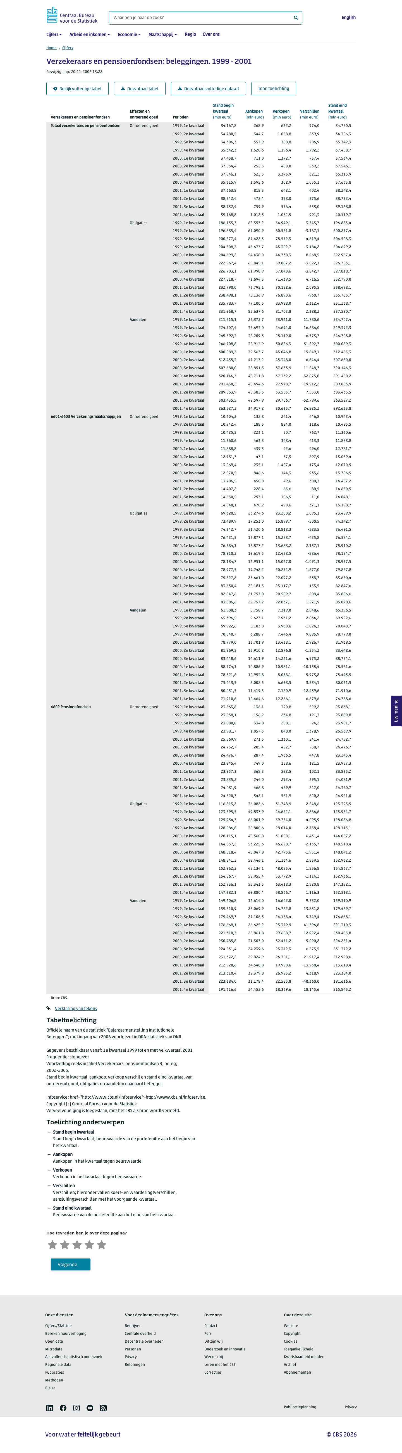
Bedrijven (133, 1326)
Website (291, 1326)
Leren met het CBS (220, 1365)
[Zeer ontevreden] (52, 1244)
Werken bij (213, 1357)
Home (51, 48)
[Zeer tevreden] (101, 1244)
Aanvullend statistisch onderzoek (73, 1357)
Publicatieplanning (300, 1407)
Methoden (54, 1380)
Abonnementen (297, 1372)
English (349, 18)
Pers (208, 1334)
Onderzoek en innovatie (225, 1349)
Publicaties (54, 1372)
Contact (210, 1326)
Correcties (213, 1372)
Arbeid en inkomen (88, 35)
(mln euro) (224, 111)
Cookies (290, 1341)
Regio (190, 34)
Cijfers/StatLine (58, 1326)
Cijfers (52, 35)
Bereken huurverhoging (66, 1334)
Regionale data (58, 1365)
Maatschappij (161, 35)
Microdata (53, 1349)
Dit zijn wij (213, 1341)
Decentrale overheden (144, 1341)
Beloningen (135, 1365)
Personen (133, 1349)
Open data (54, 1341)
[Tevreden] (89, 1244)
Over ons (211, 34)
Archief (290, 1365)
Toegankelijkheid (299, 1349)
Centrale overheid (140, 1334)
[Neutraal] (77, 1244)
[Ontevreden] (65, 1244)
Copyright (292, 1334)
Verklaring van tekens (76, 1009)
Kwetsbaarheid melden (304, 1357)
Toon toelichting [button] (273, 89)
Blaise (50, 1388)
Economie (127, 35)
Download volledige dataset (208, 89)
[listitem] (49, 1408)
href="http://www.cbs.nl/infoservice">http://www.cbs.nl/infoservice (137, 1097)
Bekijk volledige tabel (77, 89)
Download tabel (140, 89)
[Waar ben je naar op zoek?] (205, 18)
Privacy (131, 1357)
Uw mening (396, 711)
